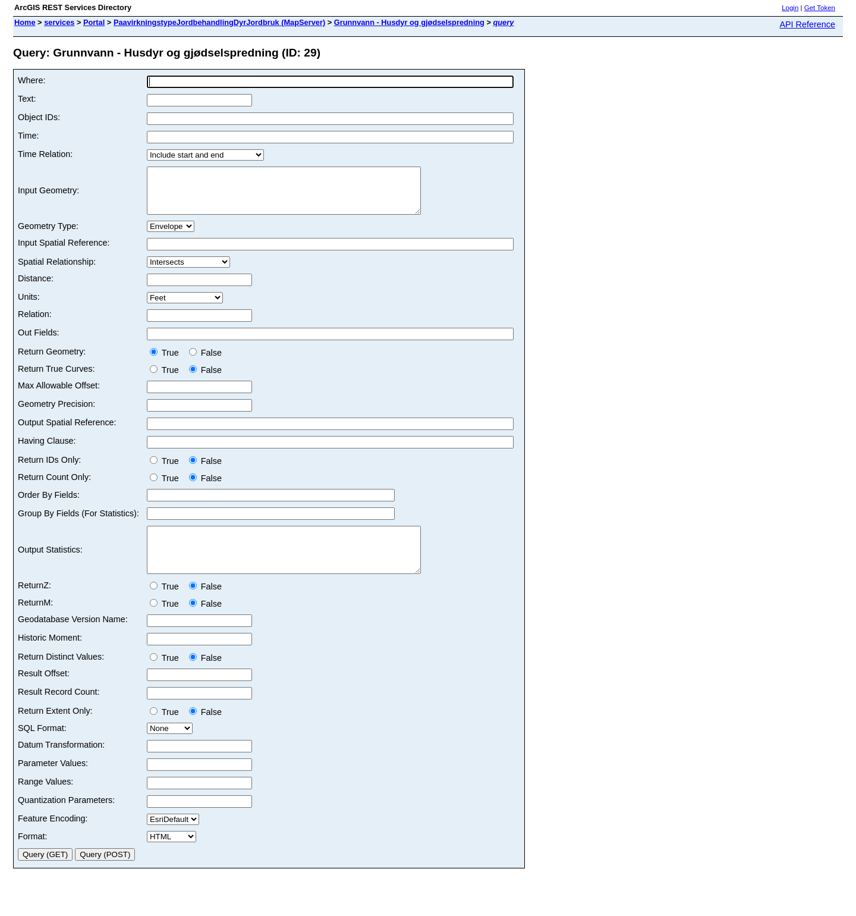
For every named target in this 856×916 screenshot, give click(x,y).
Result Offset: (44, 691)
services (59, 22)
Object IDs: (39, 117)
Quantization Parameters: (66, 818)
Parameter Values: (53, 781)
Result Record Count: (59, 709)
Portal (94, 22)
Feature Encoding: (53, 836)
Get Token (819, 7)
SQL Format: (42, 746)
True (167, 361)
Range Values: (45, 799)
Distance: (36, 287)
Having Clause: (47, 449)
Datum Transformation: (61, 762)
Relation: (35, 323)
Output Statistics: (50, 563)
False (205, 361)
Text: (27, 98)
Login (790, 7)
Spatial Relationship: (57, 270)
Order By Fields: (49, 504)
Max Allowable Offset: (59, 394)
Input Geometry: (48, 195)
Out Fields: (38, 341)
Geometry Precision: (56, 413)
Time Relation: (45, 154)
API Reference (807, 24)
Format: (33, 854)
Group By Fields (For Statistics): (78, 522)
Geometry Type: (48, 235)
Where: (31, 80)
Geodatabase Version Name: (73, 637)
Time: (28, 135)
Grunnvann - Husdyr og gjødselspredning (409, 22)
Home (25, 22)
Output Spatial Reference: (67, 431)
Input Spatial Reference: (63, 251)
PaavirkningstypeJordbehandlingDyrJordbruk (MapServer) (219, 22)
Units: (29, 305)
